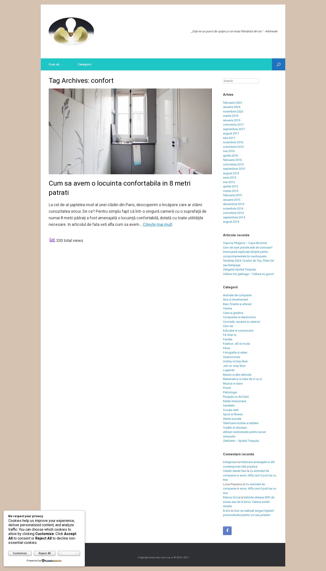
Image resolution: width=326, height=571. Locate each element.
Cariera (227, 308)
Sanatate (229, 405)
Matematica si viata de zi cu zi (242, 379)
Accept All (69, 553)
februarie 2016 (232, 160)
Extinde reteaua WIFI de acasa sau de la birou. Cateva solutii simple (248, 502)
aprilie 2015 (230, 186)
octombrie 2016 (233, 146)
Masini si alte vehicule (237, 374)
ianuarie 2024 (231, 107)
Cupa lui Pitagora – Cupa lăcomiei (245, 243)
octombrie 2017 (233, 124)
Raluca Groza (231, 497)
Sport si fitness (233, 414)
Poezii (227, 387)
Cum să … (55, 64)
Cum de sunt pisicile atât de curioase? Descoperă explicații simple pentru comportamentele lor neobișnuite (248, 252)
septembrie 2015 (234, 168)
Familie (227, 339)
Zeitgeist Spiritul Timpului (239, 269)
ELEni (226, 510)
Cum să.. (228, 326)
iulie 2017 (229, 138)
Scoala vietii (231, 410)
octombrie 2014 (233, 213)
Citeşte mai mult (157, 224)
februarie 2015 (232, 195)
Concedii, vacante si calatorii (241, 321)
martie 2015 (230, 191)
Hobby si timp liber (235, 361)
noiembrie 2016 (233, 142)
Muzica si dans (233, 383)
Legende (229, 370)
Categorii (84, 64)
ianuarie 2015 (231, 199)
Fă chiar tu (229, 335)
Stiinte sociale (232, 418)
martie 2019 (230, 115)
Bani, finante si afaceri (237, 304)
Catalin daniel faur (234, 471)
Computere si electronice (239, 317)
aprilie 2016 (230, 155)
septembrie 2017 (234, 129)
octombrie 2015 (233, 164)
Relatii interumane (234, 401)
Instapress (230, 462)
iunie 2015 (229, 177)
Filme (226, 348)
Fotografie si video (235, 352)
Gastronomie (231, 357)
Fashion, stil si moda (236, 343)
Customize (20, 553)
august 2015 (231, 173)
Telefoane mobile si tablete (240, 423)
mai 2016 (229, 151)
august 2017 (231, 133)
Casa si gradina (233, 313)
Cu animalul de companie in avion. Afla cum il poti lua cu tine (249, 475)
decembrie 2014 (233, 204)
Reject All (45, 553)
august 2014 (231, 221)
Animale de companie (237, 295)
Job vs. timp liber (234, 366)
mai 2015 (229, 182)
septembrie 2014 (234, 217)
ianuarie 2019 (231, 120)
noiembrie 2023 (233, 111)
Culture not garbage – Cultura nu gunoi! (248, 274)
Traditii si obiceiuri (235, 427)
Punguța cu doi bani (236, 396)
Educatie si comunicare (238, 330)
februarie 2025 (232, 102)
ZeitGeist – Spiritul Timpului (241, 440)
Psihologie (230, 392)
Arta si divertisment (235, 299)
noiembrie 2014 (233, 208)
